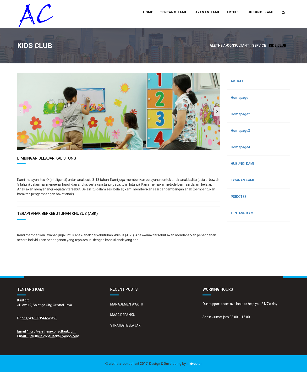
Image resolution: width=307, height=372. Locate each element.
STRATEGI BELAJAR (125, 325)
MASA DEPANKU (122, 315)
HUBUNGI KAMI (260, 12)
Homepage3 (240, 131)
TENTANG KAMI (173, 12)
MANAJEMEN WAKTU (126, 304)
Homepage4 (240, 147)
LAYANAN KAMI (206, 12)
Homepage (239, 98)
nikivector (194, 364)
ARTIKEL (233, 12)
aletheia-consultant (229, 45)
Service (259, 45)
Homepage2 (240, 114)
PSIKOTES (239, 197)
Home (148, 12)
